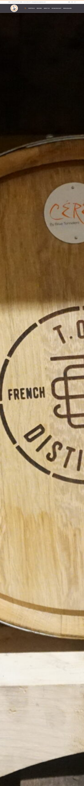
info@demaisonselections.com (39, 2)
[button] (25, 8)
